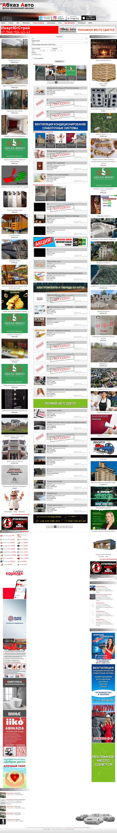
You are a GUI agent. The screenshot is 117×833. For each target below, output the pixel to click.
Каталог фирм (51, 23)
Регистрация (81, 23)
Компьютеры (9, 561)
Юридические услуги (59, 90)
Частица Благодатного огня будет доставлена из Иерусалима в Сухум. (104, 590)
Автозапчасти (9, 539)
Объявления (26, 23)
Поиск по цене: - (42, 50)
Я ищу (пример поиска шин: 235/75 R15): (44, 44)
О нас (59, 23)
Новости (11, 23)
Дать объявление (70, 23)
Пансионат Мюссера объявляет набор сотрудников (104, 482)
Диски (24, 549)
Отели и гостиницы (38, 23)
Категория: (59, 36)
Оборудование (9, 555)
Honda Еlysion (19, 794)
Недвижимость (9, 552)
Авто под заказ (8, 535)
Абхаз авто (47, 829)
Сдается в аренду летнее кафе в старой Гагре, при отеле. (14, 286)
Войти (90, 23)
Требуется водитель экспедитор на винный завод (14, 159)
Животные (8, 558)
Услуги (24, 542)
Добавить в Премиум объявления (43, 64)
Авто (18, 23)
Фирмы (23, 564)
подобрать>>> (59, 61)
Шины (24, 545)
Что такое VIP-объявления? (20, 514)
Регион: (36, 53)
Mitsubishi (18, 814)
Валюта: (57, 50)
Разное (7, 564)
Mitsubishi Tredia (20, 808)
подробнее (50, 94)
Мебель (24, 558)
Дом (23, 561)
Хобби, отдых (9, 542)
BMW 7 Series (19, 821)
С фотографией (37, 58)
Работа (24, 555)
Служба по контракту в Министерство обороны (14, 802)
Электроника (9, 549)
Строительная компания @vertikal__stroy (104, 554)
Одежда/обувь (9, 545)
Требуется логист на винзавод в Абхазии (104, 188)
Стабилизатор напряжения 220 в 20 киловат (104, 336)
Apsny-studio (70, 829)
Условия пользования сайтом (81, 827)
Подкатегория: (36, 40)
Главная (3, 23)
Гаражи (24, 552)
